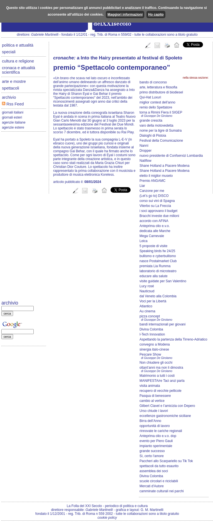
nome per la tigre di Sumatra (160, 130)
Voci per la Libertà (152, 301)
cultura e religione (18, 61)
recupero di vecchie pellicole (160, 391)
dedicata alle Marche (154, 231)
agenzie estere (13, 127)
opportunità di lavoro (154, 426)
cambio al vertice (152, 401)
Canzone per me (151, 191)
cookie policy (107, 518)
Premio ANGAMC (152, 181)
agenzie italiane (13, 122)
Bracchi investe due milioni (159, 216)
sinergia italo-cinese (154, 349)
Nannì (143, 146)
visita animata (149, 386)
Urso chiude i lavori (153, 411)
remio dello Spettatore (155, 107)
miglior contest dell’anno (157, 102)
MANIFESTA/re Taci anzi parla (162, 381)
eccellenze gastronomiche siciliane (165, 416)
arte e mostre (14, 81)
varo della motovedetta (156, 125)
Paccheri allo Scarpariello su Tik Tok (166, 461)
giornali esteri (12, 117)
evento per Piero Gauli (156, 441)
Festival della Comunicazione (161, 141)
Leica (143, 241)
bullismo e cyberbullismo (157, 256)
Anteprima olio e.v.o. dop (157, 436)
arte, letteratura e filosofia (158, 87)
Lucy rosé (146, 286)
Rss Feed (13, 104)
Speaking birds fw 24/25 (157, 251)
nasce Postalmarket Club (158, 261)
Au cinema (147, 311)
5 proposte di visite (153, 246)
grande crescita (150, 120)
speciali (9, 52)
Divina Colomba (151, 329)
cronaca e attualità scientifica (18, 70)
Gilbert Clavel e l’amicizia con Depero (167, 406)
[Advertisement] (23, 216)
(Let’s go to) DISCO (153, 196)
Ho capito (155, 14)
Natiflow (145, 161)
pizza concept (149, 316)
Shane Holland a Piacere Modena (164, 166)
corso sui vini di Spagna (157, 201)
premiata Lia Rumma (154, 266)
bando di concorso (153, 82)
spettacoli (10, 88)
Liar (142, 186)
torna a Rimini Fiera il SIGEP (160, 112)
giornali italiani (12, 112)
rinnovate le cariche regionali (160, 431)
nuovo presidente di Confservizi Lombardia (171, 156)
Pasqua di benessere (155, 396)
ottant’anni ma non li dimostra (161, 368)
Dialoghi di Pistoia (152, 135)
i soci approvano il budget (158, 211)
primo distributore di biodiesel (161, 92)
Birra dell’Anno (150, 421)
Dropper (145, 151)
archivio (9, 97)
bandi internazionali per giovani (162, 324)
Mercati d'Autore (151, 486)
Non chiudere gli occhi (155, 363)
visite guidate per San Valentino (162, 281)
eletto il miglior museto (156, 176)
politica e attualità (17, 45)
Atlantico (145, 306)
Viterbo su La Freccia (155, 206)
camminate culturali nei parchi (161, 491)
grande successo (152, 451)
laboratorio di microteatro (158, 271)
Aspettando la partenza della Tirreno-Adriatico (173, 339)
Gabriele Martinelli (44, 35)
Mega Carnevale (151, 236)
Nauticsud (146, 291)
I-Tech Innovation (152, 334)
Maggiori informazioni (125, 14)
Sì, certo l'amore (151, 456)
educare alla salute (153, 276)
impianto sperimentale (155, 446)
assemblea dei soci (153, 471)
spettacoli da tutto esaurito (158, 466)
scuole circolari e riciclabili (158, 481)
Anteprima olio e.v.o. (154, 226)
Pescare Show (150, 354)
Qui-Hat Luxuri (150, 97)
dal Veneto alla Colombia (158, 296)
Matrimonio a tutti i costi (157, 376)
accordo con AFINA (153, 221)
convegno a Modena (154, 344)
